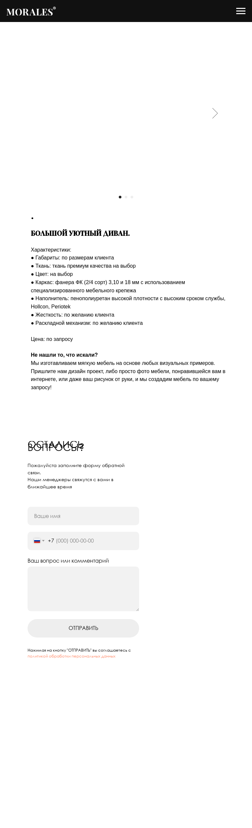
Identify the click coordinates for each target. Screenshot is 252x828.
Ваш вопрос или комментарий (68, 574)
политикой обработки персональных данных (72, 669)
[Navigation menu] (240, 11)
